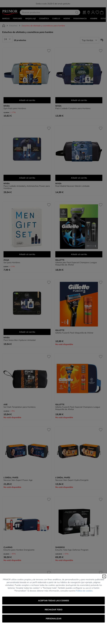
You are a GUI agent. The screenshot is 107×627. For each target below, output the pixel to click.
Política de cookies (84, 590)
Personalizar (53, 618)
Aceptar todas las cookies (53, 600)
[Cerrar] (104, 576)
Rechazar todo (53, 609)
